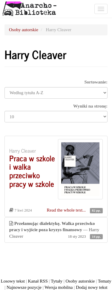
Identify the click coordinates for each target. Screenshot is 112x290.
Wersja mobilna (59, 287)
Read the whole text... (67, 210)
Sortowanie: (96, 82)
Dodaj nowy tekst (92, 287)
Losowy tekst (13, 281)
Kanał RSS (38, 281)
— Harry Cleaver (56, 230)
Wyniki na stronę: (90, 106)
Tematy (104, 281)
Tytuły (56, 281)
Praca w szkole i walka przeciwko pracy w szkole (32, 171)
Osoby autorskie (23, 29)
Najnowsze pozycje (24, 287)
